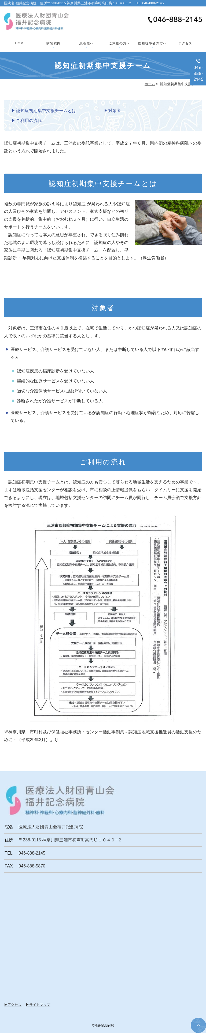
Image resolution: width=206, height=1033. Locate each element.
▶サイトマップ (38, 1005)
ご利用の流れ (29, 120)
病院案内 (53, 43)
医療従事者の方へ (152, 43)
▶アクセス (12, 1005)
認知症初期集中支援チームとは (46, 110)
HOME (20, 43)
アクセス (185, 43)
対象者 (114, 110)
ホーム (150, 84)
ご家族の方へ (119, 43)
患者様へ (86, 43)
